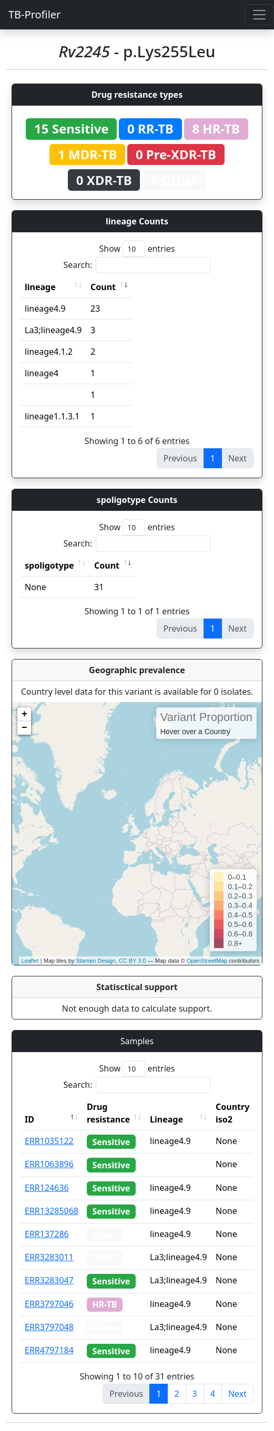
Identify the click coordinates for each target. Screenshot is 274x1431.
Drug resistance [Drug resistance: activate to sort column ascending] (108, 1113)
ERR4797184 (49, 1350)
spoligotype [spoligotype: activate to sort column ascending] (49, 565)
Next (237, 1393)
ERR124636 (47, 1187)
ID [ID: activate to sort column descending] (29, 1119)
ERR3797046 (49, 1304)
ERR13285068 (51, 1211)
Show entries (137, 249)
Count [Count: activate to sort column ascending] (103, 287)
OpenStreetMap (207, 961)
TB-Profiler (34, 14)
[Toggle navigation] (259, 14)
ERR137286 (47, 1234)
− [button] (24, 728)
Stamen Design (95, 961)
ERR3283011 (49, 1257)
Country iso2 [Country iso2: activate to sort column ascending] (232, 1113)
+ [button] (24, 714)
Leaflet (30, 961)
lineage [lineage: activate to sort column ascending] (40, 287)
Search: (137, 265)
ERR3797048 (49, 1327)
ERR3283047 (49, 1280)
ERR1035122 (49, 1141)
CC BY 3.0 (132, 961)
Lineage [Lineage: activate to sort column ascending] (166, 1119)
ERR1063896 (49, 1164)
